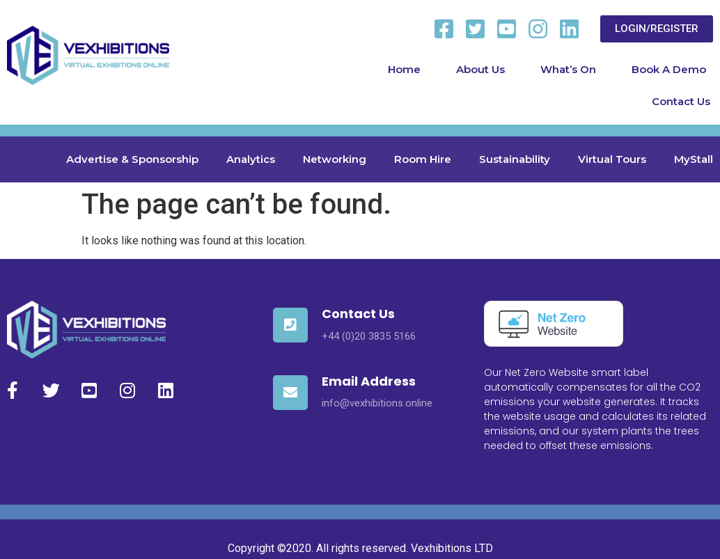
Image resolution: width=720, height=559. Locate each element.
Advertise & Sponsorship (132, 159)
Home (404, 69)
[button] (656, 28)
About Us (480, 69)
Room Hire (422, 159)
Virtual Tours (612, 159)
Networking (334, 159)
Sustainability (514, 159)
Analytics (250, 159)
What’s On (568, 69)
